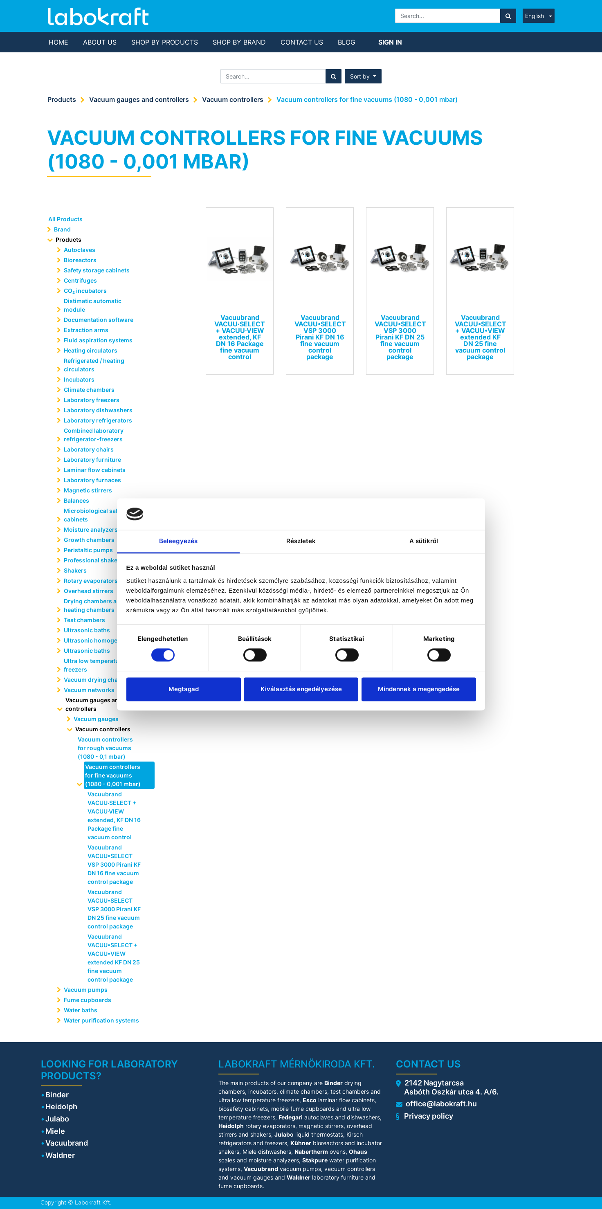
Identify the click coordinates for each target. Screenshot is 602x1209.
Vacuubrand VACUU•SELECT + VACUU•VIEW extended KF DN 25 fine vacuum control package (114, 958)
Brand (62, 229)
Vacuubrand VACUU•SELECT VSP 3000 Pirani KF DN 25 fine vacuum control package (114, 909)
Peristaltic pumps (88, 549)
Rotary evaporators (91, 580)
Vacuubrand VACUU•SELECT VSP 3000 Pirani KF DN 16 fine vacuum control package (114, 864)
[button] (363, 76)
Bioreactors (80, 259)
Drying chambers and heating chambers (94, 605)
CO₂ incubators (85, 290)
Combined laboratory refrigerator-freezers (94, 435)
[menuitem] (58, 42)
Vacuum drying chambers (100, 679)
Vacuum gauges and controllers (139, 99)
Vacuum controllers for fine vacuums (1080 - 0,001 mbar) (367, 99)
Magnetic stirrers (88, 490)
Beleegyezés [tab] (178, 541)
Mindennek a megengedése (419, 689)
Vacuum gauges (96, 718)
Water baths (80, 1010)
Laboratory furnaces (92, 479)
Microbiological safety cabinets (95, 515)
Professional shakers (93, 560)
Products (61, 99)
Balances (76, 500)
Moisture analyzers (91, 529)
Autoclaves (79, 249)
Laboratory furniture (92, 459)
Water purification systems (102, 1020)
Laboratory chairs (89, 449)
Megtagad (183, 689)
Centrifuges (80, 280)
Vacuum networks (89, 689)
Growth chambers (89, 539)
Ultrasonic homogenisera (99, 640)
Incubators (79, 379)
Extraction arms (86, 329)
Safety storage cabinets (97, 270)
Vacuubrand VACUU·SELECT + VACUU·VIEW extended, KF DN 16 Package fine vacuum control (114, 815)
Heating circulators (90, 350)
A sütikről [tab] (423, 541)
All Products (65, 219)
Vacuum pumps (86, 989)
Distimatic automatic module (92, 305)
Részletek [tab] (301, 541)
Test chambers (84, 619)
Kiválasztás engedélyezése (301, 689)
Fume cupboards (87, 999)
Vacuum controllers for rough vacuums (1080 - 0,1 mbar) (105, 748)
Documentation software (98, 319)
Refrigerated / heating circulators (94, 365)
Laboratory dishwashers (98, 410)
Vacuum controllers (232, 99)
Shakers (75, 570)
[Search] (508, 16)
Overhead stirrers (88, 590)
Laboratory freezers (91, 399)
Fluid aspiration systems (98, 340)
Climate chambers (89, 389)
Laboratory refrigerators (98, 420)
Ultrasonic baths (87, 630)
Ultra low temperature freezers (94, 665)
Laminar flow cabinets (95, 469)
